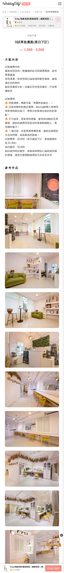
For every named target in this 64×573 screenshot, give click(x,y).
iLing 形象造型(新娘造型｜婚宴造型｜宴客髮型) (26, 12)
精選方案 (38, 12)
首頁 (4, 12)
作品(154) (32, 26)
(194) (23, 26)
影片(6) (42, 26)
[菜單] (59, 4)
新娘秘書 (13, 12)
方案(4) (51, 26)
